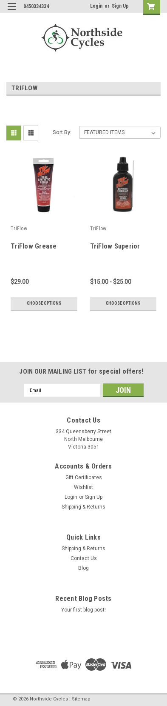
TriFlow (19, 229)
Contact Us (84, 558)
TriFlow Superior (115, 246)
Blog (83, 568)
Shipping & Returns (83, 507)
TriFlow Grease (34, 246)
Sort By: (62, 132)
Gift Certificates (83, 477)
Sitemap (81, 699)
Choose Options (44, 303)
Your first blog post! (83, 610)
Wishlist (83, 487)
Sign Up (120, 6)
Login (96, 6)
